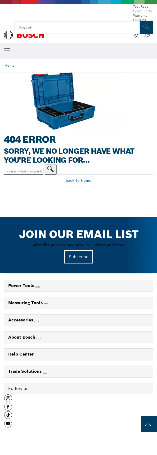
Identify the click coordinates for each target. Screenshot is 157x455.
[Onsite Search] (146, 27)
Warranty (140, 15)
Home (9, 65)
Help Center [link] (21, 354)
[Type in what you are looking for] (51, 170)
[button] (8, 400)
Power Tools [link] (21, 285)
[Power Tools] (37, 287)
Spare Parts (142, 11)
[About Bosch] (39, 338)
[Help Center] (37, 355)
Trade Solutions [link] (25, 371)
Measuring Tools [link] (26, 303)
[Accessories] (36, 321)
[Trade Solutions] (45, 373)
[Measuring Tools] (46, 304)
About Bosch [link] (22, 337)
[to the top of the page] (149, 424)
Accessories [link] (21, 320)
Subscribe (78, 256)
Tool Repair (142, 6)
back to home (78, 180)
